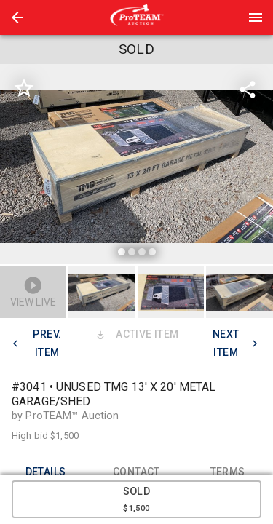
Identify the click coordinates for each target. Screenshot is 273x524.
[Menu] (255, 17)
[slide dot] (121, 251)
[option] (136, 166)
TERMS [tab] (227, 471)
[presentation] (137, 17)
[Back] (17, 17)
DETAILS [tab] (45, 471)
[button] (17, 17)
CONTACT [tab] (136, 471)
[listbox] (136, 166)
